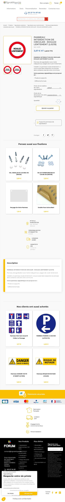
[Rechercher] (32, 19)
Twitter (56, 492)
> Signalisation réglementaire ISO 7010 (24, 447)
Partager (43, 135)
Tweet (48, 135)
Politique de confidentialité (22, 499)
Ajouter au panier (48, 108)
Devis (21, 8)
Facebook (52, 492)
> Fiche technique (39, 452)
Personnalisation (31, 8)
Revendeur (42, 8)
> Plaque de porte (24, 459)
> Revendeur (37, 445)
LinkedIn (60, 492)
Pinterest (52, 135)
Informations (12, 9)
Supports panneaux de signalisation (46, 122)
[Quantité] (58, 101)
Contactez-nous (54, 8)
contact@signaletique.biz (10, 451)
